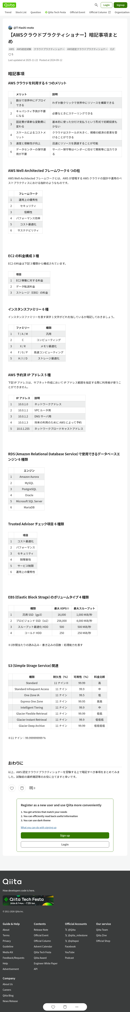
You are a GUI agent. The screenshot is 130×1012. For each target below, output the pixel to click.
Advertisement (11, 969)
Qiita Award (40, 957)
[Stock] (22, 788)
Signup (120, 5)
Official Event (77, 12)
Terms (6, 935)
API (35, 969)
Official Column (100, 12)
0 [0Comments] (32, 788)
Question (36, 12)
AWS (11, 49)
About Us (8, 984)
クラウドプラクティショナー (49, 49)
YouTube (69, 952)
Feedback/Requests (13, 957)
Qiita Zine (101, 935)
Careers (7, 989)
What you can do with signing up (38, 827)
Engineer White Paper (46, 963)
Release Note (41, 929)
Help (5, 963)
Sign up (65, 835)
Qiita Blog (8, 995)
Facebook (70, 946)
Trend (8, 12)
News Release (10, 1001)
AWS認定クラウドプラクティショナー (87, 49)
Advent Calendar (43, 946)
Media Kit (8, 952)
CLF (112, 49)
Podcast (69, 957)
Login (106, 5)
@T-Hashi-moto (21, 28)
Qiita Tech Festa (55, 12)
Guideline (8, 946)
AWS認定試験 (24, 49)
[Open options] (77, 1007)
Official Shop (103, 941)
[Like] (12, 788)
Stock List (20, 12)
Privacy (7, 941)
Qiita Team (102, 929)
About (6, 929)
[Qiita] (9, 5)
